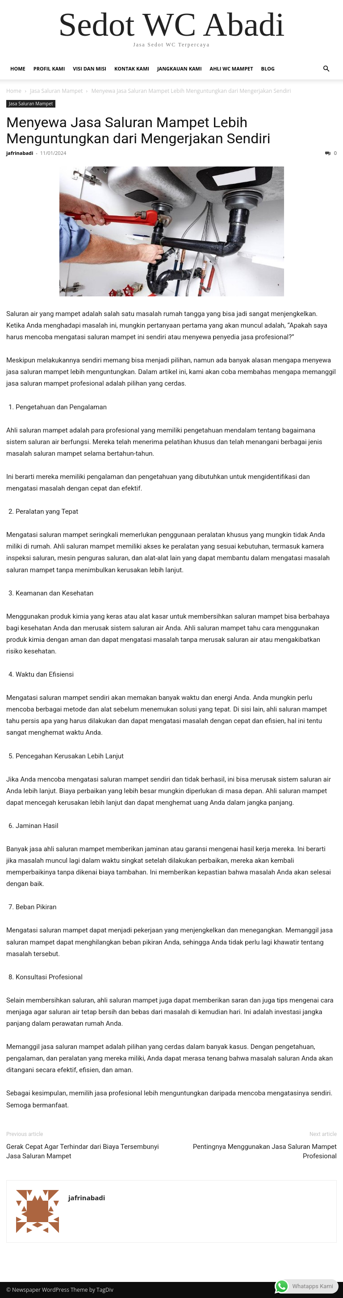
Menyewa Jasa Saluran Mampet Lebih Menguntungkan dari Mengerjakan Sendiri (138, 130)
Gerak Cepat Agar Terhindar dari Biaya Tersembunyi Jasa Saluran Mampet (82, 1151)
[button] (326, 69)
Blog (268, 68)
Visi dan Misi (89, 68)
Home (17, 68)
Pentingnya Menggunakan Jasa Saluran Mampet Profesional (265, 1151)
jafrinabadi (19, 153)
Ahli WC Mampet (231, 68)
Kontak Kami (131, 68)
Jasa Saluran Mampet (56, 91)
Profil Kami (49, 68)
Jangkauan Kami (179, 68)
